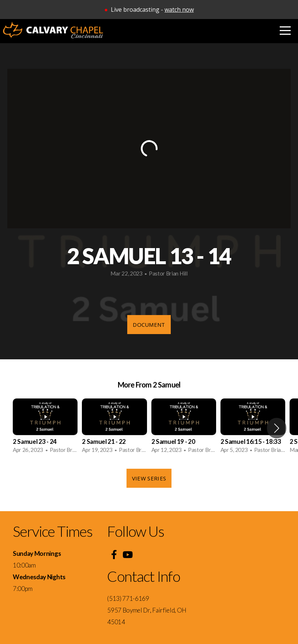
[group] (45, 428)
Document (149, 324)
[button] (277, 428)
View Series (149, 478)
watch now (179, 9)
